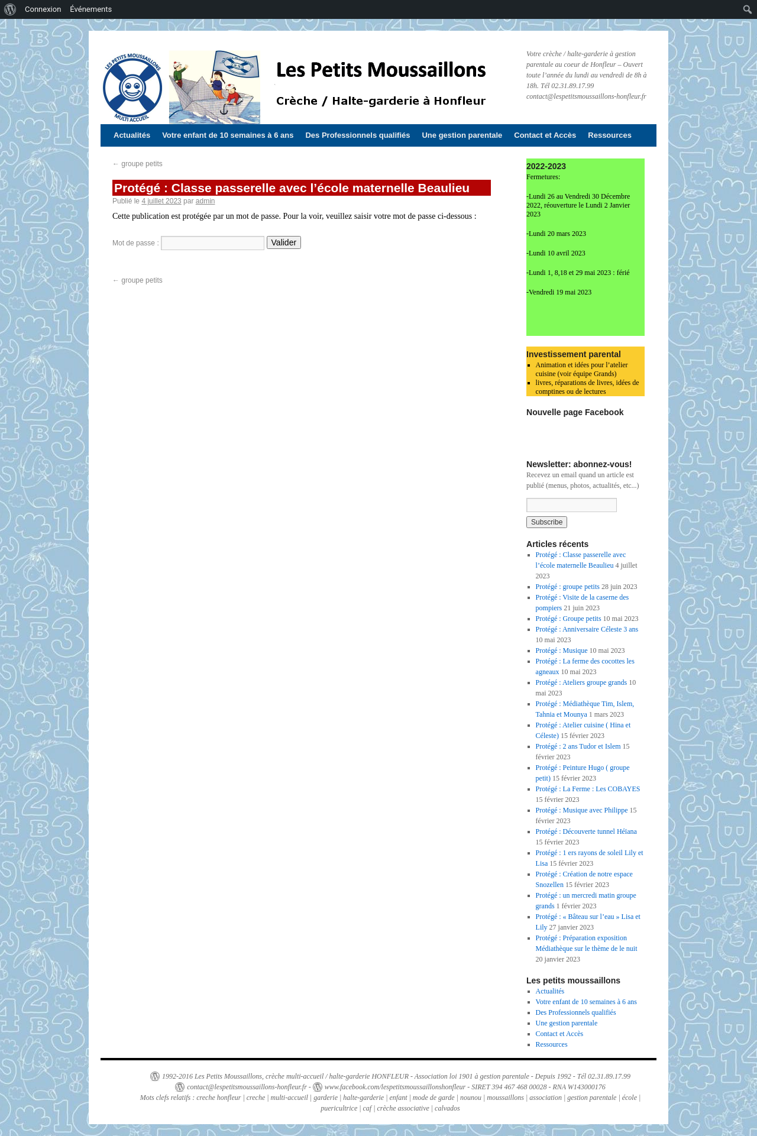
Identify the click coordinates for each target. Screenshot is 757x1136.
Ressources (610, 135)
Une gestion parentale (462, 135)
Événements (91, 9)
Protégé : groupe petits (568, 586)
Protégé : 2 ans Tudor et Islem (578, 746)
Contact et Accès (545, 135)
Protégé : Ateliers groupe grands (581, 682)
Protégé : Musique (562, 650)
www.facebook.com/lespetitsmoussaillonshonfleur (395, 1087)
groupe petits (137, 164)
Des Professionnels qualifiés (357, 135)
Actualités (132, 135)
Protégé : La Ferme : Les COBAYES (588, 789)
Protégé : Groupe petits (568, 618)
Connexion (43, 9)
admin (205, 201)
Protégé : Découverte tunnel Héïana (586, 831)
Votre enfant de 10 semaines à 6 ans (227, 135)
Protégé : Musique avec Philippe (582, 810)
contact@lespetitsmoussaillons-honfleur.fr (247, 1087)
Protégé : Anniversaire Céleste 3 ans (587, 629)
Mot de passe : (188, 243)
